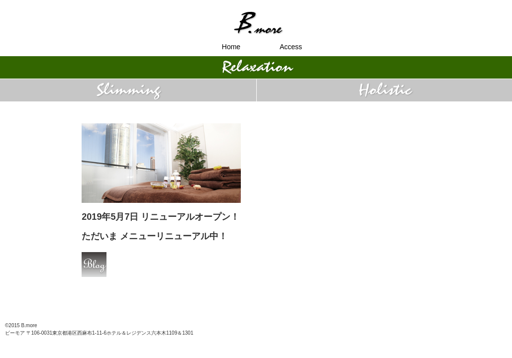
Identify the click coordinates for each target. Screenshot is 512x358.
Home (231, 47)
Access (291, 47)
